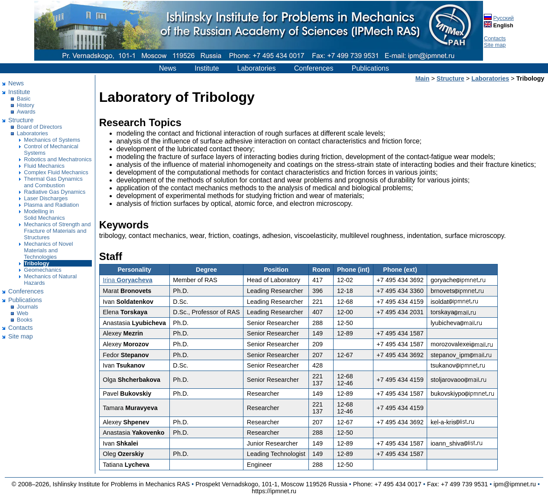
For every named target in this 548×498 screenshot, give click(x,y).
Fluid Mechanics (44, 166)
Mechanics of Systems (52, 140)
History (25, 105)
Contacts (495, 38)
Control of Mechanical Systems (51, 149)
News (167, 68)
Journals (27, 306)
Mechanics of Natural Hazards (50, 279)
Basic (24, 98)
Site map (495, 45)
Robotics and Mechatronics (57, 159)
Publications (370, 68)
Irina (127, 280)
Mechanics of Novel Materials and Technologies (48, 250)
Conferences (314, 68)
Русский (503, 18)
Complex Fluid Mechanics (56, 172)
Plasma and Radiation (51, 205)
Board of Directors (39, 127)
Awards (26, 111)
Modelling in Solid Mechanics (44, 214)
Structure (20, 120)
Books (24, 319)
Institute (207, 68)
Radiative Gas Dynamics (54, 192)
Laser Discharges (46, 198)
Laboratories (256, 68)
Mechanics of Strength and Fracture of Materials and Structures (57, 231)
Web (22, 313)
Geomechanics (42, 270)
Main (422, 78)
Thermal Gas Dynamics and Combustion (53, 182)
